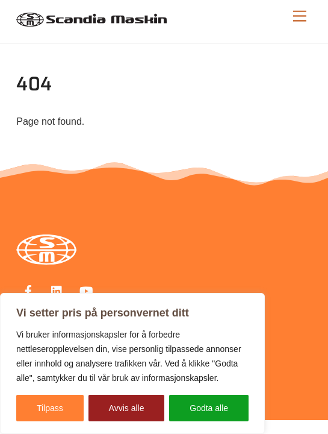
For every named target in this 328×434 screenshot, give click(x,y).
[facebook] (28, 290)
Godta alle (209, 408)
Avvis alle (126, 408)
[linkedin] (57, 290)
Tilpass (50, 408)
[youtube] (86, 290)
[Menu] (300, 16)
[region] (132, 363)
